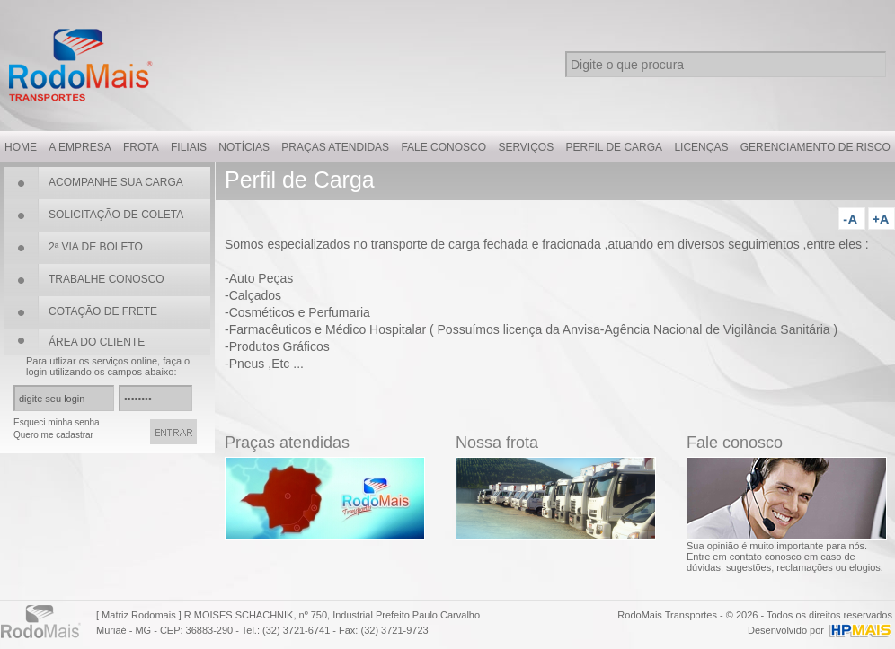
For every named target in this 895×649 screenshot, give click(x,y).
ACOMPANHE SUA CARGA (116, 182)
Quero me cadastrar (53, 435)
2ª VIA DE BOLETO (96, 247)
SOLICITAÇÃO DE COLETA (116, 214)
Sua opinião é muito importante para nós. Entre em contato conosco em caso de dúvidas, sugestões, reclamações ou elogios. (785, 556)
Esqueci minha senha (56, 422)
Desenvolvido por (786, 630)
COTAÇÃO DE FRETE (103, 311)
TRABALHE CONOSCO (106, 279)
